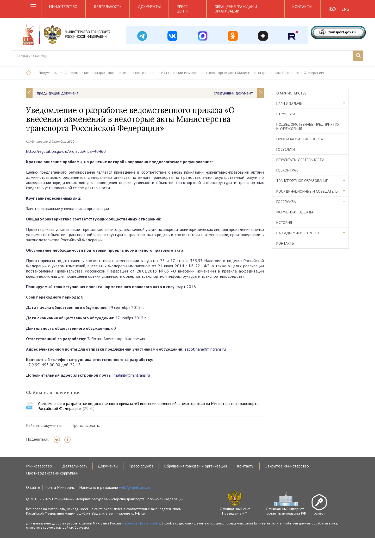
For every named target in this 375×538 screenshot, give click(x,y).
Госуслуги (285, 149)
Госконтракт (288, 170)
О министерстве (291, 93)
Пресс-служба (141, 466)
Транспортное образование (302, 180)
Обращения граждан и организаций (236, 9)
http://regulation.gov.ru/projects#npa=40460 (66, 151)
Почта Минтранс (60, 487)
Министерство (63, 6)
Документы (149, 6)
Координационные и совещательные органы (312, 191)
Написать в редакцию (114, 487)
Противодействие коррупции (52, 473)
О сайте (33, 487)
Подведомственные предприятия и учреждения (307, 126)
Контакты (302, 6)
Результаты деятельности (300, 159)
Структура (285, 114)
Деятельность (107, 6)
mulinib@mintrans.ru (132, 375)
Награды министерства (298, 233)
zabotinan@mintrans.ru (205, 349)
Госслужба (286, 201)
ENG (345, 9)
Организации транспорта (299, 139)
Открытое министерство (287, 466)
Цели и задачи (289, 103)
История (284, 222)
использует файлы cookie (141, 523)
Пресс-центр (183, 9)
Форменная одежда (294, 212)
